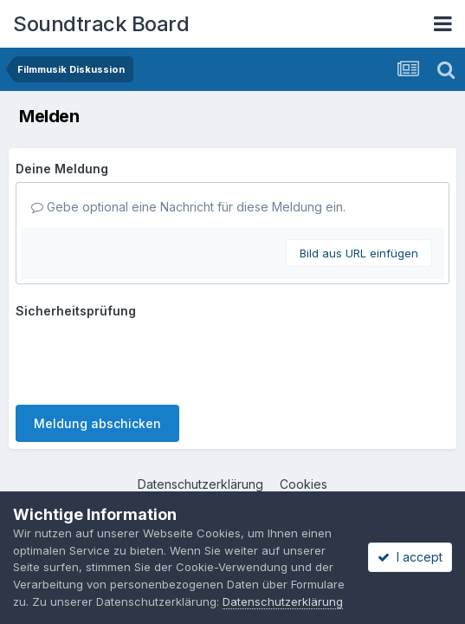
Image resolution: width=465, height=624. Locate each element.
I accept (410, 556)
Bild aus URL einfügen (359, 253)
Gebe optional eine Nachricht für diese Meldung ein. (188, 206)
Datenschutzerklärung (200, 484)
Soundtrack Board (101, 23)
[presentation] (147, 358)
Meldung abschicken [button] (97, 423)
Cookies (303, 484)
